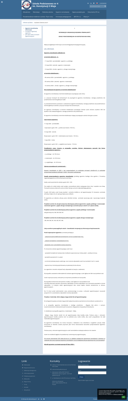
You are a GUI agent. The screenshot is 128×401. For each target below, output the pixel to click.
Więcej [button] (86, 16)
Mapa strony (27, 381)
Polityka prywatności (29, 376)
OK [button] (123, 397)
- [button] (91, 3)
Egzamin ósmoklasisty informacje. (31, 29)
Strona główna (28, 22)
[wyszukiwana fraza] (98, 6)
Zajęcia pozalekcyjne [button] (78, 12)
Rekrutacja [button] (36, 12)
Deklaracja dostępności (30, 370)
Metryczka (27, 379)
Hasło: (79, 370)
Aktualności (27, 390)
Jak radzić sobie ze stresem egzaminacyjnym (32, 35)
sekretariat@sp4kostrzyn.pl (59, 369)
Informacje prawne (29, 373)
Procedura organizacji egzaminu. (31, 32)
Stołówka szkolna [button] (47, 12)
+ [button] (88, 3)
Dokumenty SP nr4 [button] (93, 12)
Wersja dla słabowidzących (29, 399)
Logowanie (103, 3)
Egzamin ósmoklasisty (41, 22)
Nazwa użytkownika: (83, 365)
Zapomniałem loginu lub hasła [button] (86, 380)
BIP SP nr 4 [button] (77, 16)
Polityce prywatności (118, 394)
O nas (25, 384)
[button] (97, 3)
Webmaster (27, 365)
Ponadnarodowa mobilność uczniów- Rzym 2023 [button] (38, 16)
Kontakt (26, 387)
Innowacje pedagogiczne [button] (63, 16)
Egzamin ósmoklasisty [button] (62, 12)
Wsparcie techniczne (29, 368)
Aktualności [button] (26, 12)
